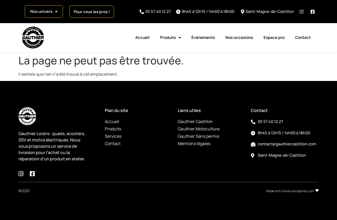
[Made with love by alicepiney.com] (317, 190)
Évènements (203, 37)
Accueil (142, 37)
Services (113, 136)
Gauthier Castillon (195, 121)
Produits (170, 37)
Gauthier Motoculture (199, 128)
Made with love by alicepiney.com (290, 191)
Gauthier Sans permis (198, 136)
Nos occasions (239, 37)
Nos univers (43, 11)
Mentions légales (194, 143)
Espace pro (274, 37)
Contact (303, 37)
